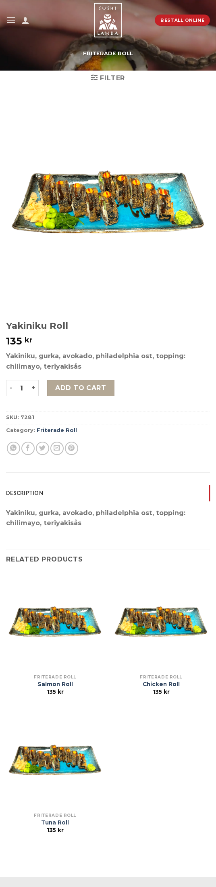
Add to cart (80, 388)
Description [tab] (24, 493)
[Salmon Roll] (55, 621)
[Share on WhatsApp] (13, 448)
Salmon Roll (55, 684)
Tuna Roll (55, 822)
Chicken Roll (161, 684)
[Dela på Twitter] (42, 448)
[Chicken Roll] (161, 621)
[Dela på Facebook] (28, 448)
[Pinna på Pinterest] (71, 448)
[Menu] (11, 20)
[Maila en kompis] (57, 448)
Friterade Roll (108, 53)
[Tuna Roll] (55, 760)
